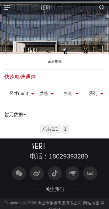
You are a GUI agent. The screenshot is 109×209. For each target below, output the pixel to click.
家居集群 (55, 62)
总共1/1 (50, 129)
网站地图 (91, 203)
